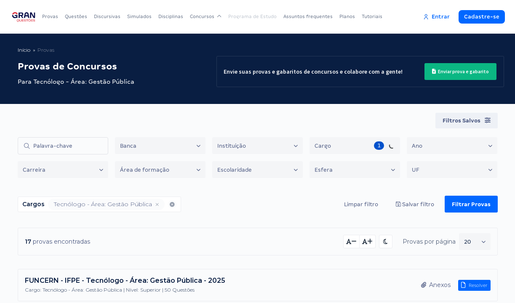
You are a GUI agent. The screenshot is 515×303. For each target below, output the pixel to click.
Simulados (139, 16)
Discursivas (107, 16)
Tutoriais (372, 16)
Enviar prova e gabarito (460, 71)
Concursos (205, 16)
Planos (347, 16)
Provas (50, 16)
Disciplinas (170, 16)
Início (24, 50)
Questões (76, 16)
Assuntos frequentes (308, 16)
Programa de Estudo (252, 16)
